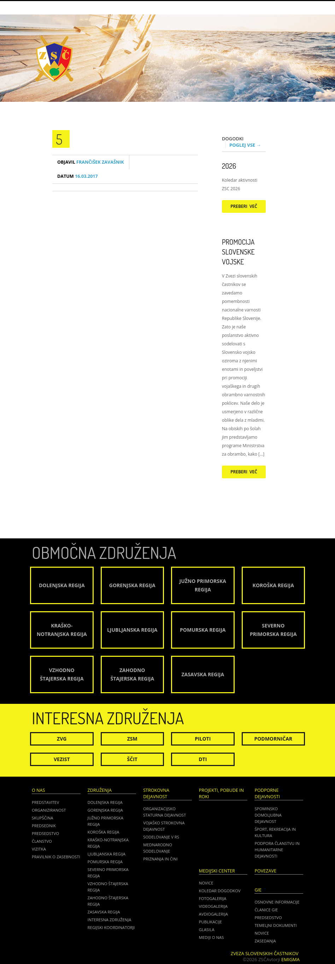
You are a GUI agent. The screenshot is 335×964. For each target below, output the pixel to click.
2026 (229, 165)
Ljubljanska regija (106, 854)
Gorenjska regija (105, 810)
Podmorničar (273, 738)
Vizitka (39, 849)
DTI (203, 759)
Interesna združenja (109, 919)
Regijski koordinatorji (111, 927)
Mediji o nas (211, 937)
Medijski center (217, 871)
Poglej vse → (245, 145)
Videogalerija (213, 906)
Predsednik (44, 825)
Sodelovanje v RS (161, 837)
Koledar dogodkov (220, 890)
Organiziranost (49, 810)
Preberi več (243, 206)
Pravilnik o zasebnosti (56, 856)
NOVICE (261, 933)
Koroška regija (103, 832)
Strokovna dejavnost (156, 793)
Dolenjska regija (105, 802)
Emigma (290, 959)
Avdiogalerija (213, 914)
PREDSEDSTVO (268, 917)
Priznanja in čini (160, 858)
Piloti (203, 738)
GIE (257, 890)
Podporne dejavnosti (267, 793)
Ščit (132, 759)
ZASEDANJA (265, 940)
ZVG (61, 738)
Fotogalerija (213, 898)
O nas (38, 790)
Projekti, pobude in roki (221, 793)
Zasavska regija (104, 912)
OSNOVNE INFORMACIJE (276, 902)
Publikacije (210, 921)
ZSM (132, 738)
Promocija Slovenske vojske (238, 251)
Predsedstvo (45, 833)
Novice (206, 883)
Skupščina (42, 817)
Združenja (100, 790)
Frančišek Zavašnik (90, 162)
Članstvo (42, 841)
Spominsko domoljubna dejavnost (267, 815)
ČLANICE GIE (266, 909)
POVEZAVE (265, 871)
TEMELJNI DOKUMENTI (275, 925)
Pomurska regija (105, 861)
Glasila (206, 929)
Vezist (62, 759)
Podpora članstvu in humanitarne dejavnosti (276, 850)
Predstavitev (45, 802)
